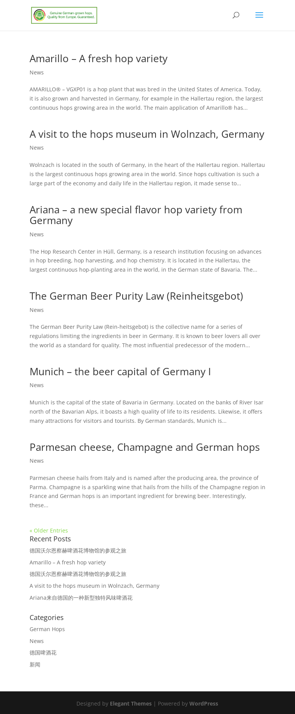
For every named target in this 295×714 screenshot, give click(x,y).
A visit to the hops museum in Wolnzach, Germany (147, 134)
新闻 (35, 664)
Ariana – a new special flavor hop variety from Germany (136, 215)
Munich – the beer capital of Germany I (120, 371)
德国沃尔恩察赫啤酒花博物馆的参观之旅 (78, 550)
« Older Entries (49, 530)
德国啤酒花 (43, 652)
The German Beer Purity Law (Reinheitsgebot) (136, 296)
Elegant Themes (131, 703)
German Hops (47, 629)
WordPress (203, 703)
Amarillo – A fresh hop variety (98, 58)
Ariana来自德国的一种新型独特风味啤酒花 (81, 597)
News (37, 72)
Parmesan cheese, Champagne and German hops (145, 447)
